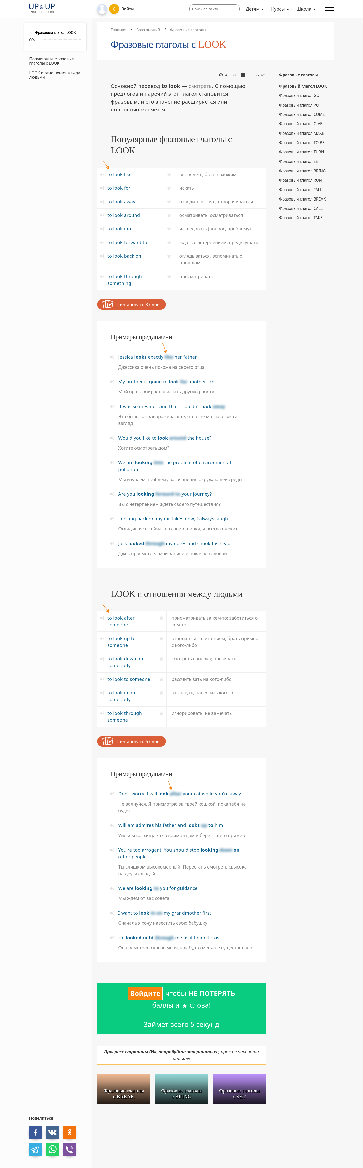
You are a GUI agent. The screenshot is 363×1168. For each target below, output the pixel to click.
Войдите (145, 993)
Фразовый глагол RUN (300, 180)
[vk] (52, 1132)
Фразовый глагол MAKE (301, 133)
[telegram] (35, 1149)
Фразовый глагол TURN (301, 152)
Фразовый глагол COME (302, 114)
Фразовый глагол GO (299, 95)
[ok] (69, 1132)
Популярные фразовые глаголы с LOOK (51, 61)
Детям (253, 9)
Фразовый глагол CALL (301, 208)
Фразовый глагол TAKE (301, 217)
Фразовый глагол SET (299, 161)
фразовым (124, 101)
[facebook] (35, 1132)
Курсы (278, 9)
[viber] (69, 1149)
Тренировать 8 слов (130, 304)
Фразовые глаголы (298, 75)
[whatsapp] (52, 1149)
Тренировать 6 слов (130, 741)
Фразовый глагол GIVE (300, 123)
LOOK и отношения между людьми (54, 75)
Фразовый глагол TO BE (302, 142)
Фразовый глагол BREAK (302, 199)
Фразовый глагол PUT (300, 105)
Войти (127, 9)
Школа (303, 9)
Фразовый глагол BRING (302, 171)
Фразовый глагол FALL (300, 189)
